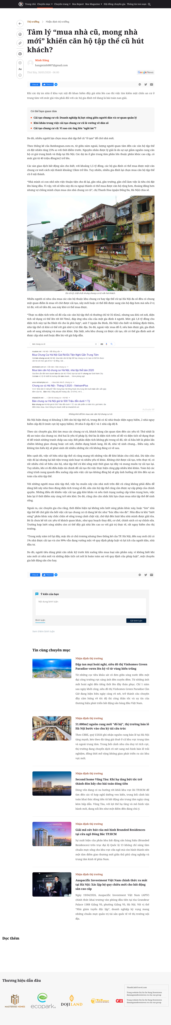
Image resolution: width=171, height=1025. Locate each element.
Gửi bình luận (136, 620)
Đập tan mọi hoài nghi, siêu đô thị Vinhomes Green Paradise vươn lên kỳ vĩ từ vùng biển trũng (111, 666)
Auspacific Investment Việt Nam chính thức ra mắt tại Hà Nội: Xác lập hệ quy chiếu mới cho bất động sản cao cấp (111, 884)
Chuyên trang (62, 4)
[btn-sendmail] (151, 84)
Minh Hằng (42, 60)
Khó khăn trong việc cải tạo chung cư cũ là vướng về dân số (71, 123)
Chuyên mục (45, 4)
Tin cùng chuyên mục (51, 650)
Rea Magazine (93, 4)
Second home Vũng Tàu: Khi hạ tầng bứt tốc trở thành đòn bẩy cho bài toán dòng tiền (108, 781)
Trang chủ (30, 4)
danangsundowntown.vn (138, 995)
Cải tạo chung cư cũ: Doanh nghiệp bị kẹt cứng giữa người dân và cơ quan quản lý (85, 117)
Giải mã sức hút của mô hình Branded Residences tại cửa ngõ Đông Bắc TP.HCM (110, 832)
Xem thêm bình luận (43, 631)
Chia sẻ (35, 85)
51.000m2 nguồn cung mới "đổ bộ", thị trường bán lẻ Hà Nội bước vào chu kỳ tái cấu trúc (112, 726)
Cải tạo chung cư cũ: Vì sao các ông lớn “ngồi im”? (65, 128)
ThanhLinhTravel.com (137, 987)
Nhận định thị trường (57, 21)
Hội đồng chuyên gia (114, 4)
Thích (47, 84)
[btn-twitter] (145, 84)
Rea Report (78, 4)
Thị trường (33, 21)
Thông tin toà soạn (137, 4)
